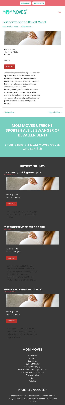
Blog (32, 378)
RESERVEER (9, 66)
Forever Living (32, 375)
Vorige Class (8, 112)
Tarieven (32, 358)
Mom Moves (32, 355)
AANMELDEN (39, 3)
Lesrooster (32, 361)
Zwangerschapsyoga (32, 366)
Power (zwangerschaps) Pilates (32, 369)
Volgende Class (55, 112)
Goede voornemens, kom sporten (23, 289)
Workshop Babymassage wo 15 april (24, 226)
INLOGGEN (25, 3)
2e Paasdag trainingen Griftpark (23, 172)
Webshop (32, 381)
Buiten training (32, 363)
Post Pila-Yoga (26, 372)
